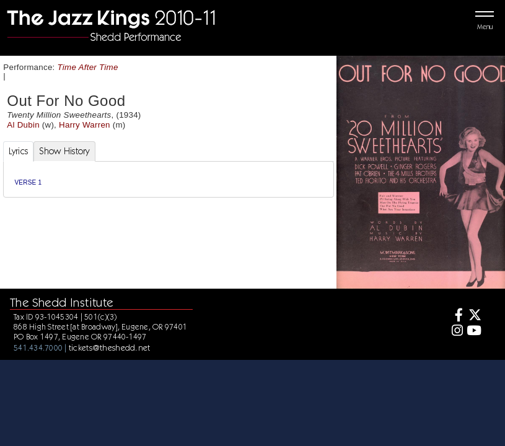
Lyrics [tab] (19, 151)
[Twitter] (473, 316)
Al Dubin (23, 124)
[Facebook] (455, 316)
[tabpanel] (168, 179)
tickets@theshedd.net (110, 347)
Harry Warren (84, 124)
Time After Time (88, 67)
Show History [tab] (64, 151)
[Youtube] (473, 331)
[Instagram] (455, 331)
